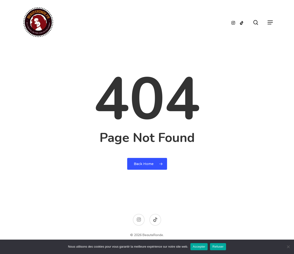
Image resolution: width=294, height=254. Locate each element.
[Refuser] (288, 246)
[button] (270, 22)
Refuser (217, 246)
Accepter (199, 246)
